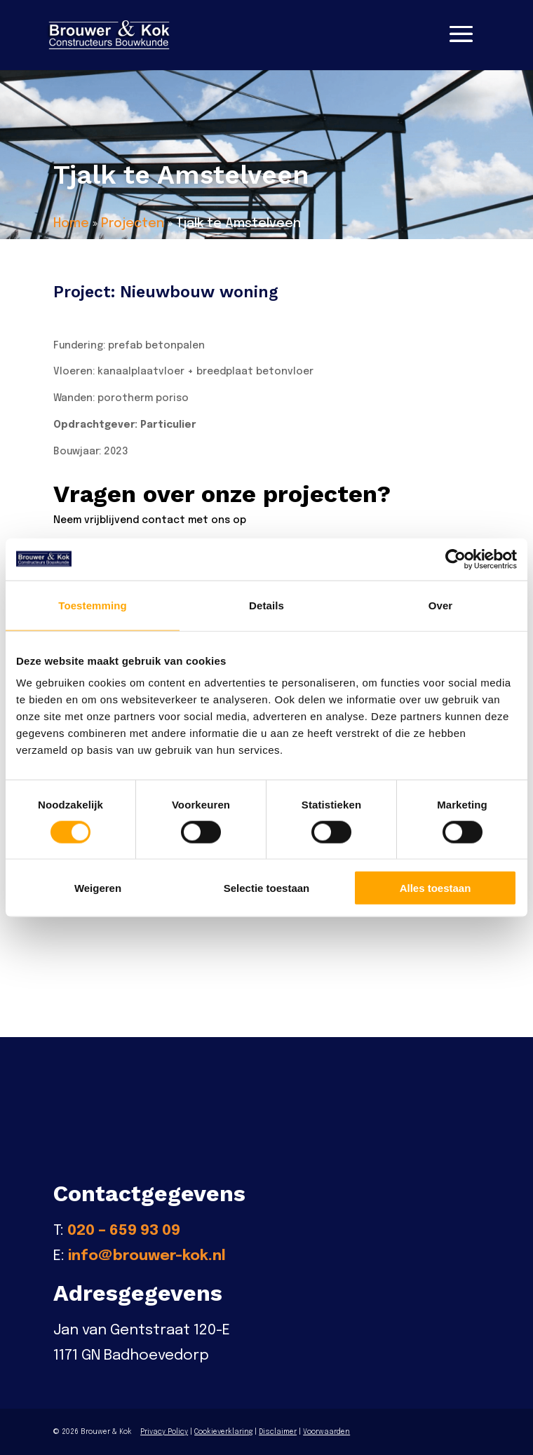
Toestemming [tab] (92, 605)
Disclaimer (278, 1431)
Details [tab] (266, 605)
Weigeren (97, 888)
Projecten (132, 223)
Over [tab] (441, 605)
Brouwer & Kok (106, 1431)
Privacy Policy (164, 1431)
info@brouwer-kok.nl (147, 1256)
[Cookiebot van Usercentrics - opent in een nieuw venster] (455, 558)
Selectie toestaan (267, 888)
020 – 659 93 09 (123, 1230)
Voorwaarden (326, 1431)
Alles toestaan (435, 888)
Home (71, 223)
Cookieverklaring (223, 1431)
